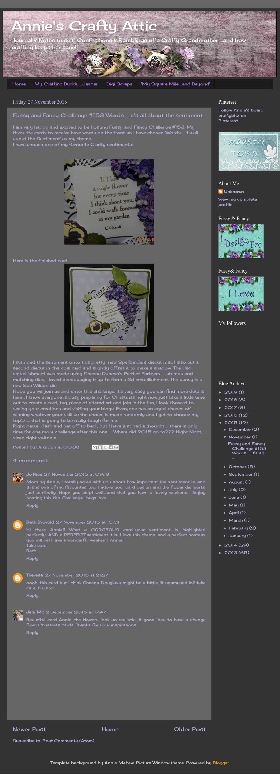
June (235, 497)
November (240, 437)
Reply (32, 505)
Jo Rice (34, 474)
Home (19, 84)
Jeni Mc (35, 612)
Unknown (234, 191)
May (234, 505)
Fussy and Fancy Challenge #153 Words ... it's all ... (247, 450)
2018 (231, 400)
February (239, 528)
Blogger (221, 763)
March (236, 520)
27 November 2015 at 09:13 (76, 474)
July (234, 489)
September (241, 474)
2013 (231, 552)
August (237, 482)
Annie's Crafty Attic (84, 25)
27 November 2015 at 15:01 (88, 522)
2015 (231, 422)
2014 (231, 545)
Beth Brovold (40, 522)
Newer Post (29, 729)
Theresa (34, 575)
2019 (231, 392)
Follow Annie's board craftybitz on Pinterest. (240, 115)
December (240, 429)
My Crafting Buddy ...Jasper (66, 84)
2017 (231, 407)
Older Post (190, 729)
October (238, 466)
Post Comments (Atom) (68, 740)
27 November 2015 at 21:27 (76, 575)
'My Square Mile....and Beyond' (175, 84)
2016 (231, 415)
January (238, 535)
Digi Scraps (119, 84)
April (234, 512)
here (17, 397)
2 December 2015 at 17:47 (76, 612)
